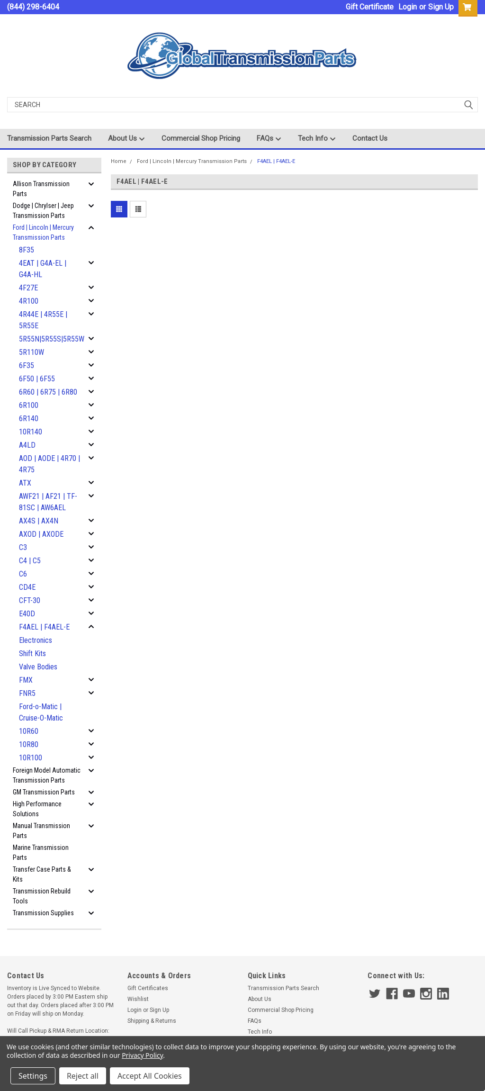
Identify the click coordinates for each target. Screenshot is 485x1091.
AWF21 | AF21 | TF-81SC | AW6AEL (48, 502)
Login (407, 6)
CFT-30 (29, 600)
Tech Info (317, 139)
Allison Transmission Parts (41, 189)
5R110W (31, 352)
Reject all (83, 1076)
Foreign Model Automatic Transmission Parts (47, 775)
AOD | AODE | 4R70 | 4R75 (49, 464)
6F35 (26, 365)
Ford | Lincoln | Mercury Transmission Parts (43, 232)
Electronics (35, 640)
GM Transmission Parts (44, 792)
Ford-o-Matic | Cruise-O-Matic (41, 712)
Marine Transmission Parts (41, 852)
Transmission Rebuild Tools (42, 896)
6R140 (28, 418)
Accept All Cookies (149, 1076)
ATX (25, 482)
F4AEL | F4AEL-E (44, 626)
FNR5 (27, 693)
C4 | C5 (30, 560)
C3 (23, 547)
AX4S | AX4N (38, 520)
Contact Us (369, 138)
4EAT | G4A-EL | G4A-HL (42, 269)
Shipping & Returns (151, 1021)
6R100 (28, 405)
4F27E (28, 287)
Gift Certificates (147, 988)
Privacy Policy (142, 1055)
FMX (26, 680)
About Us (126, 139)
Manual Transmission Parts (41, 830)
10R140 (30, 431)
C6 (23, 573)
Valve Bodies (38, 666)
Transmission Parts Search (49, 138)
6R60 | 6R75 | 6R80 (48, 392)
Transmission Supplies (43, 913)
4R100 (28, 301)
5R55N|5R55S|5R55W (51, 338)
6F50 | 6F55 (37, 378)
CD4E (27, 587)
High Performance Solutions (37, 809)
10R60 (28, 731)
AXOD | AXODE (41, 534)
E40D (27, 613)
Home (118, 161)
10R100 (30, 757)
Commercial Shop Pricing (201, 138)
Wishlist (138, 999)
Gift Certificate (370, 6)
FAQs (269, 139)
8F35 (26, 249)
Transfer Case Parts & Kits (42, 874)
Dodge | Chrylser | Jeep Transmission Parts (43, 210)
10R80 (28, 744)
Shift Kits (32, 653)
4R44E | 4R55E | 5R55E (43, 320)
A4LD (27, 445)
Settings (32, 1076)
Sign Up (441, 6)
